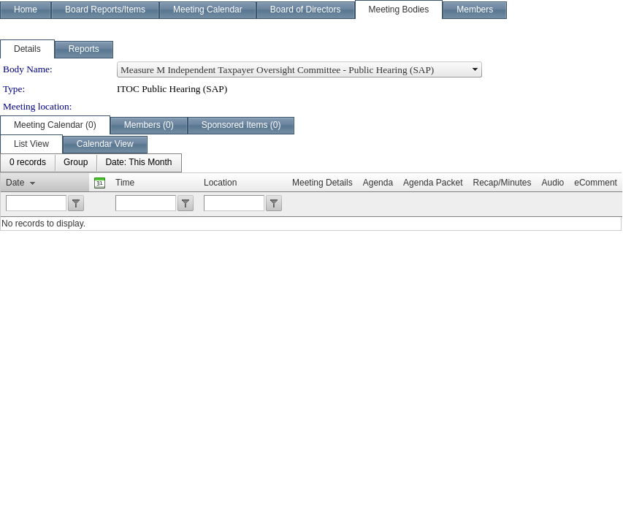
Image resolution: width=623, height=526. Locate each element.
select (475, 69)
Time (124, 183)
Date (15, 183)
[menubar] (91, 162)
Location (220, 183)
